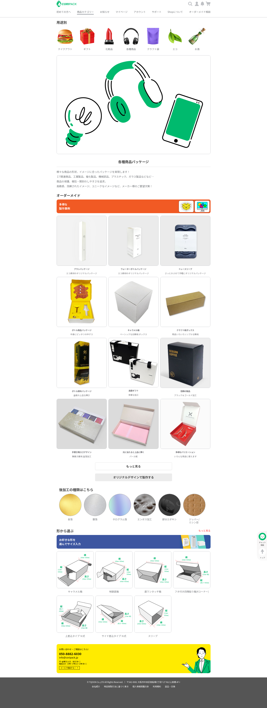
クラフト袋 (153, 48)
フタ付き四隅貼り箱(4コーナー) (192, 590)
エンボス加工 (145, 518)
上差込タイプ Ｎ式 (75, 635)
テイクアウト (65, 48)
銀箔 (95, 518)
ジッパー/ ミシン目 (194, 520)
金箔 (70, 518)
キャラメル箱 (75, 590)
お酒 (197, 48)
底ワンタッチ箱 (153, 590)
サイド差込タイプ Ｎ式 (114, 635)
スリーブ (153, 635)
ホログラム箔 (120, 518)
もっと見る (205, 530)
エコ (175, 48)
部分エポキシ (169, 518)
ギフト (87, 48)
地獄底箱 (114, 590)
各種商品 (131, 48)
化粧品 (109, 48)
